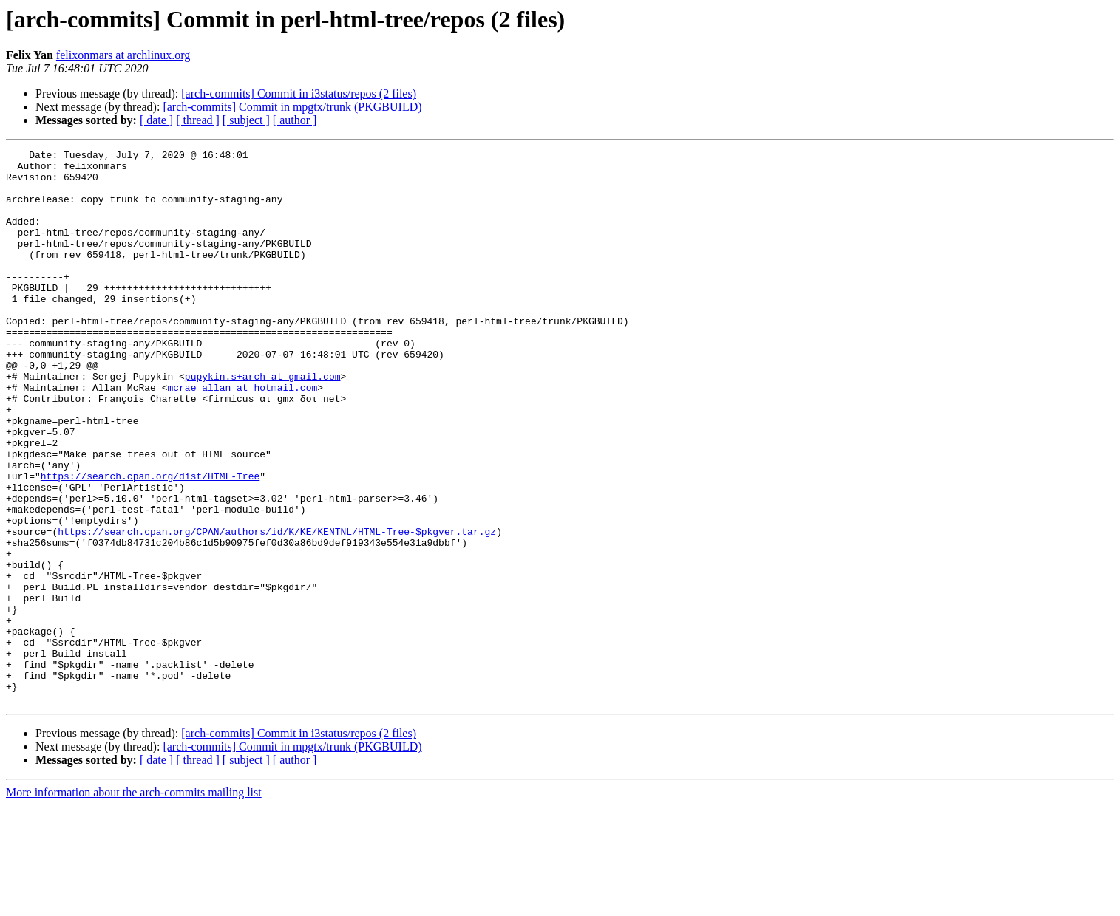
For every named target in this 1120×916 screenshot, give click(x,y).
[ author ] (295, 120)
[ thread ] (198, 120)
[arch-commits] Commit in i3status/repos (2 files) (298, 93)
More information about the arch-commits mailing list (134, 903)
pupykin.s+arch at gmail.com (263, 422)
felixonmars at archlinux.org (123, 55)
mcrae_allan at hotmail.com (242, 435)
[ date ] (156, 120)
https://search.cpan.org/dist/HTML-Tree (150, 542)
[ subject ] (246, 120)
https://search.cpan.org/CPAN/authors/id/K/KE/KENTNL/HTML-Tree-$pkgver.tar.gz (277, 608)
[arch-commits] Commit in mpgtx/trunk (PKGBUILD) (292, 106)
